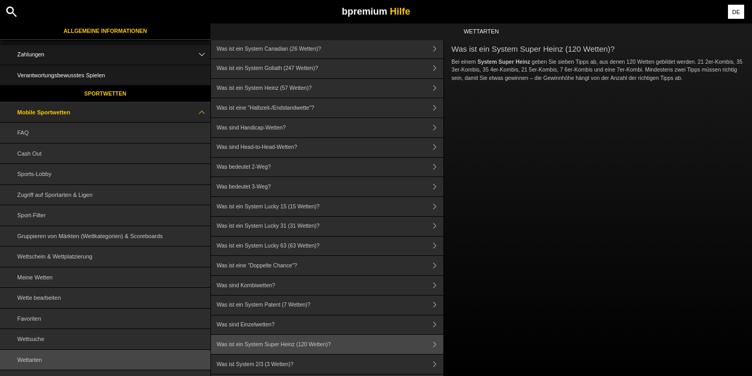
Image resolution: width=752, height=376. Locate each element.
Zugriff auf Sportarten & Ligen (54, 195)
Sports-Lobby (34, 174)
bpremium (376, 11)
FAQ (23, 133)
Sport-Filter (31, 215)
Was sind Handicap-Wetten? (330, 127)
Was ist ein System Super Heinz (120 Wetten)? (330, 344)
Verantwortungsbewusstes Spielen (61, 75)
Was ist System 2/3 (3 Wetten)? (330, 364)
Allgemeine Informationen (105, 31)
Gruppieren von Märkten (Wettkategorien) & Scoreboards (90, 236)
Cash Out (29, 153)
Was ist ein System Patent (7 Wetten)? (330, 305)
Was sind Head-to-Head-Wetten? (330, 147)
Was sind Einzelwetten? (330, 325)
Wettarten (29, 360)
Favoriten (29, 318)
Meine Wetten (35, 277)
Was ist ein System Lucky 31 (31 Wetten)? (330, 226)
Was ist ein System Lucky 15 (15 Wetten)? (330, 206)
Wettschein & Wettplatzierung (54, 256)
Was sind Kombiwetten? (330, 285)
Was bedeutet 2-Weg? (330, 167)
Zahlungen (113, 54)
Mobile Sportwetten (113, 112)
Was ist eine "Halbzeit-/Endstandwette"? (330, 108)
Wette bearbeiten (39, 298)
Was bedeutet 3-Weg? (330, 186)
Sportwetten (105, 93)
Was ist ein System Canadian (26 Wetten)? (330, 48)
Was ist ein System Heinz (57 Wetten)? (330, 88)
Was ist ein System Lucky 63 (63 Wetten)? (330, 246)
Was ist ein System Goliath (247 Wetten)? (330, 68)
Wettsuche (30, 339)
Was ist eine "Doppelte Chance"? (330, 265)
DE (736, 12)
